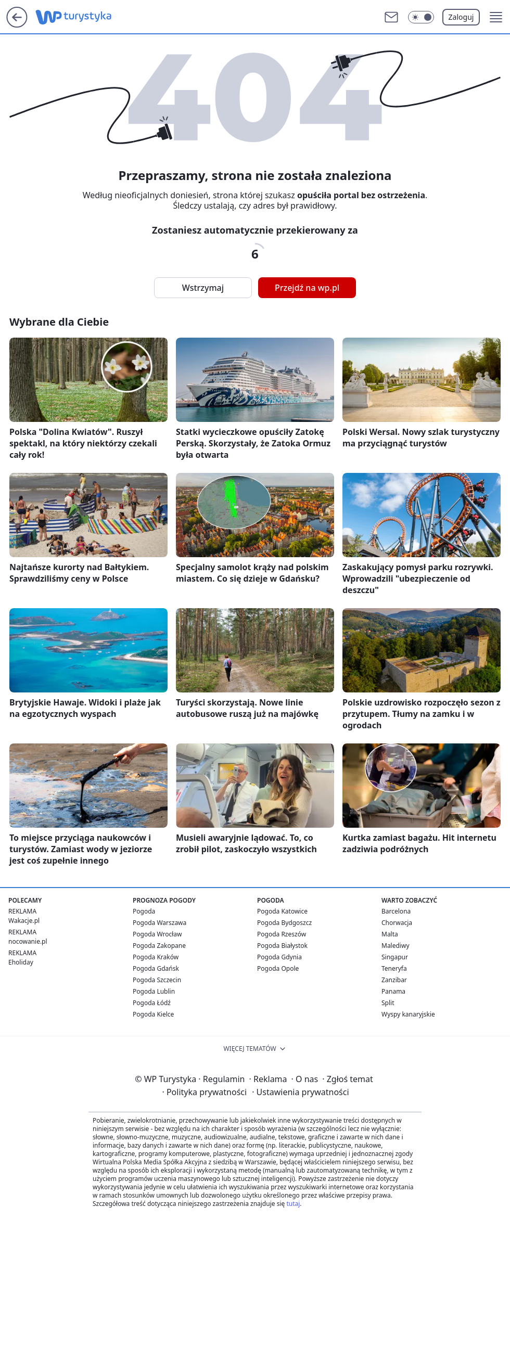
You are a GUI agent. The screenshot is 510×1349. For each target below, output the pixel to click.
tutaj (293, 1203)
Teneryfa (394, 968)
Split (387, 1002)
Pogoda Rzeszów (281, 934)
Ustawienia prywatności (300, 1092)
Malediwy (395, 945)
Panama (393, 991)
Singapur (394, 957)
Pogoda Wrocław (157, 934)
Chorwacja (396, 922)
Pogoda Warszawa (159, 922)
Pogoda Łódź (152, 1002)
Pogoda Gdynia (279, 957)
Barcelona (396, 911)
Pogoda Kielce (153, 1014)
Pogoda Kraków (155, 957)
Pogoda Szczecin (157, 979)
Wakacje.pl (24, 920)
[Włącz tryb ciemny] (421, 17)
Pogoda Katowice (282, 911)
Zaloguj (461, 17)
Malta (389, 934)
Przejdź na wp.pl (307, 287)
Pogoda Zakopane (159, 945)
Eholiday (20, 962)
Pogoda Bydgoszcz (284, 922)
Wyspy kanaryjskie (408, 1014)
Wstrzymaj (203, 287)
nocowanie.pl (27, 941)
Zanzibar (394, 979)
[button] (496, 17)
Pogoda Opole (278, 968)
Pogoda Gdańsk (156, 968)
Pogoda (144, 911)
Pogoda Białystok (282, 945)
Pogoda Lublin (154, 991)
